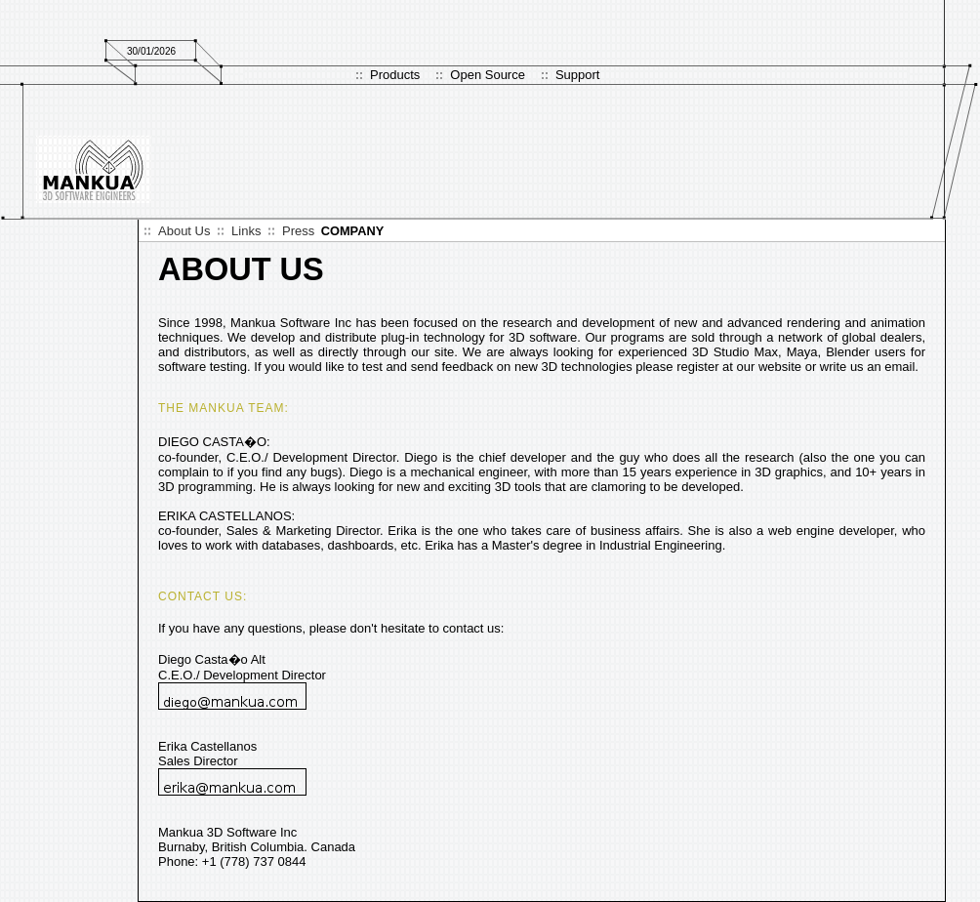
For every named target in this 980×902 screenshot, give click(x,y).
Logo (93, 169)
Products (395, 74)
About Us (184, 231)
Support (577, 74)
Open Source (487, 74)
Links (246, 231)
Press (298, 231)
